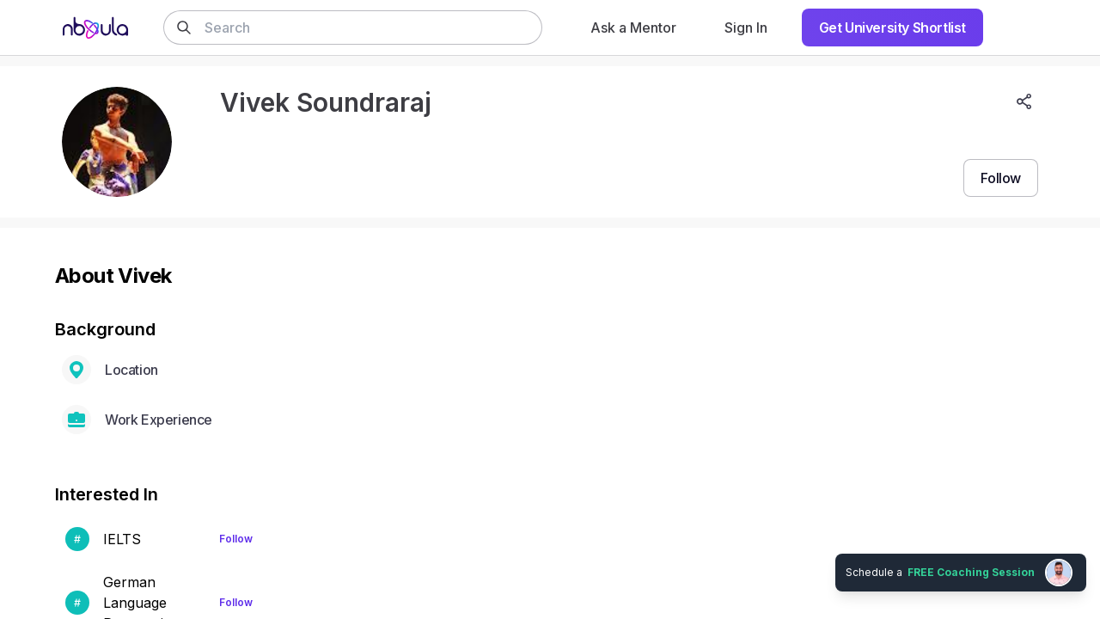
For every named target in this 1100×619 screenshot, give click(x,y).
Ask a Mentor (633, 27)
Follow (236, 538)
